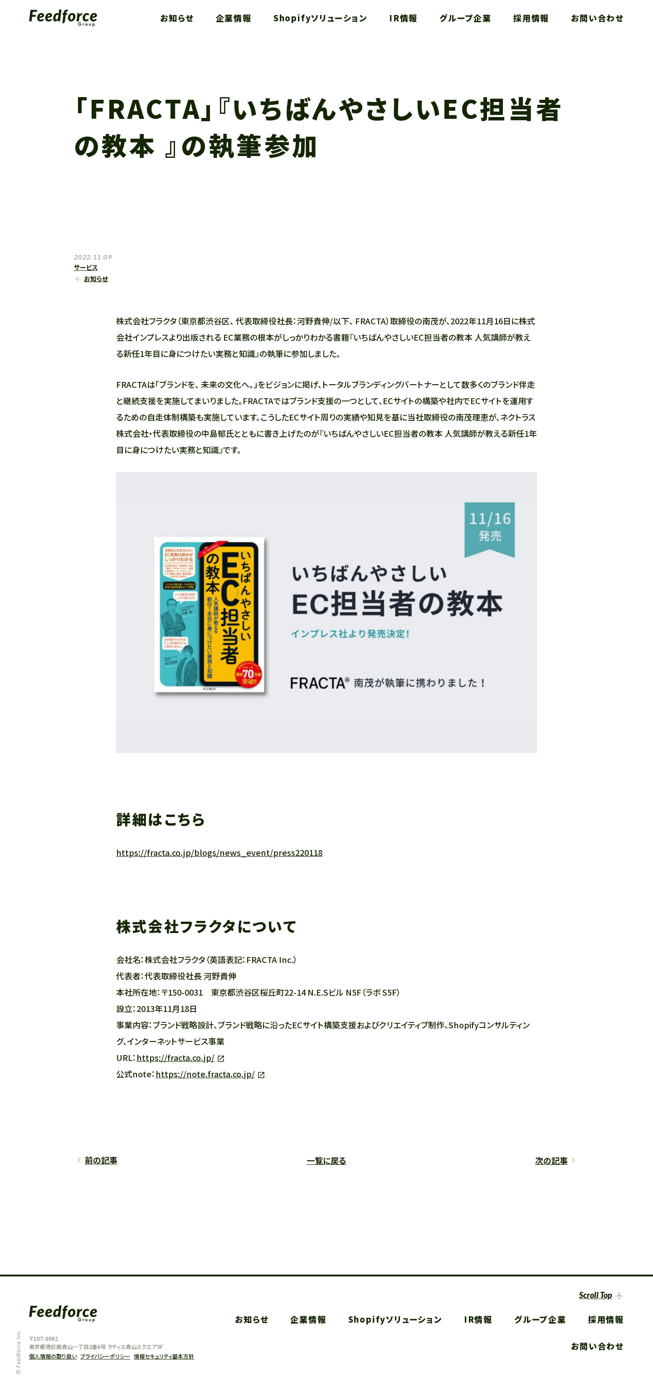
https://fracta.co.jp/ (175, 1057)
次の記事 (551, 1160)
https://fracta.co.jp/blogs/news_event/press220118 (219, 852)
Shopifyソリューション (320, 18)
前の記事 (101, 1159)
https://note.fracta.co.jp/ (205, 1074)
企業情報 (234, 18)
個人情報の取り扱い (53, 1356)
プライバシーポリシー (105, 1356)
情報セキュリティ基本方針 (164, 1356)
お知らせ (177, 18)
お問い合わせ (597, 18)
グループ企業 (465, 18)
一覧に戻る (326, 1160)
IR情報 (403, 18)
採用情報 (531, 18)
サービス (86, 267)
